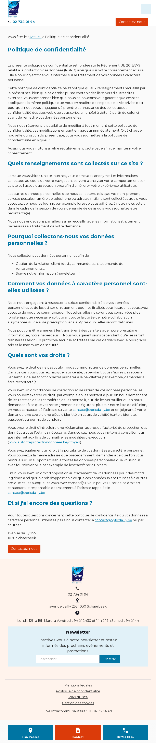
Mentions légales (78, 685)
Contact (77, 737)
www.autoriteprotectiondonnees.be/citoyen (44, 442)
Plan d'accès (30, 737)
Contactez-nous (132, 22)
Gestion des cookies (78, 703)
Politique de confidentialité (78, 691)
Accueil (35, 37)
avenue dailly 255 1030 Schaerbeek (78, 606)
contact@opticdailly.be (91, 410)
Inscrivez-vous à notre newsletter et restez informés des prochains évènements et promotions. (78, 645)
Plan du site (78, 697)
